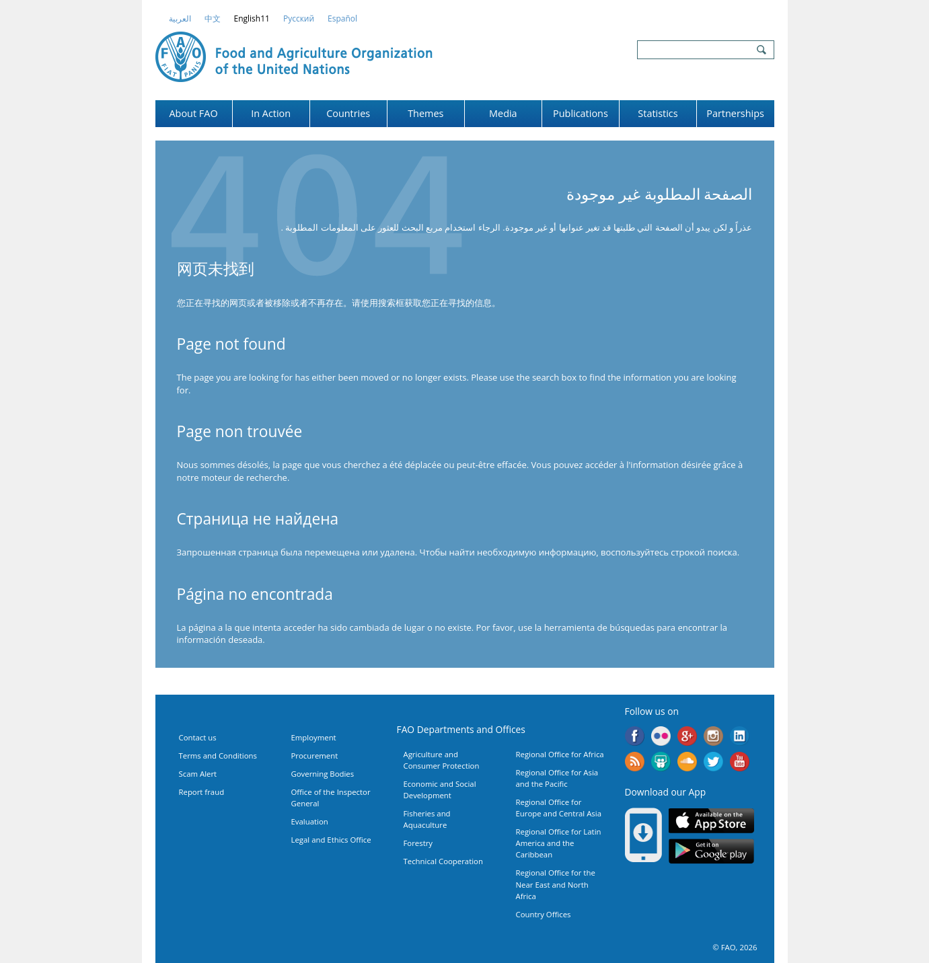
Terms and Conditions (218, 755)
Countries (348, 113)
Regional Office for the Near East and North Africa (555, 884)
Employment (313, 737)
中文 (213, 18)
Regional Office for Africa (560, 754)
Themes (425, 113)
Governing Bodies (323, 774)
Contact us (198, 737)
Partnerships (735, 113)
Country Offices (543, 914)
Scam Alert (198, 774)
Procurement (314, 755)
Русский (298, 18)
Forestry (418, 843)
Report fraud (202, 792)
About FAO (193, 113)
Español (342, 18)
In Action (271, 113)
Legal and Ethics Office (331, 840)
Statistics (657, 113)
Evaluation (309, 821)
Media (503, 113)
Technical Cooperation (443, 861)
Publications (580, 113)
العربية (180, 18)
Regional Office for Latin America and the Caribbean (558, 842)
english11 (252, 18)
